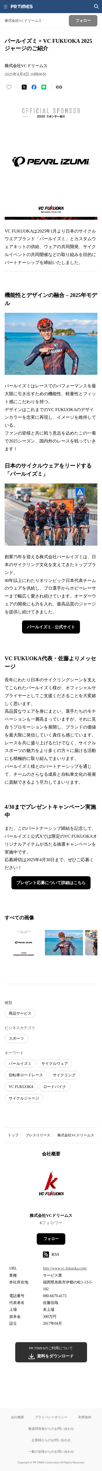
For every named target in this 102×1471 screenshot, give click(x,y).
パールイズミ (20, 1064)
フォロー (51, 1239)
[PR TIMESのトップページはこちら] (22, 6)
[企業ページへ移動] (51, 1186)
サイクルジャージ (24, 1098)
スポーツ (16, 1038)
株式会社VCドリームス (75, 1135)
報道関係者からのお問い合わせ (51, 1428)
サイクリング (64, 1075)
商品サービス (20, 1013)
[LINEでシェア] (43, 87)
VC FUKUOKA (21, 1087)
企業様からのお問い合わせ (51, 1440)
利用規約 (84, 1417)
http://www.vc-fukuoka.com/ (65, 1268)
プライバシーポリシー (51, 1417)
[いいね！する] (9, 87)
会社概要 (17, 1417)
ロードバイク (54, 1087)
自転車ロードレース (26, 1075)
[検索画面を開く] (96, 6)
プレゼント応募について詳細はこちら (51, 883)
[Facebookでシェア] (34, 87)
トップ (13, 1135)
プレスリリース (38, 1135)
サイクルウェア (54, 1064)
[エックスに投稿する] (24, 87)
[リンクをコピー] (59, 87)
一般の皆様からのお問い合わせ (51, 1451)
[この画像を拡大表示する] (24, 942)
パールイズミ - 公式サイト (51, 627)
